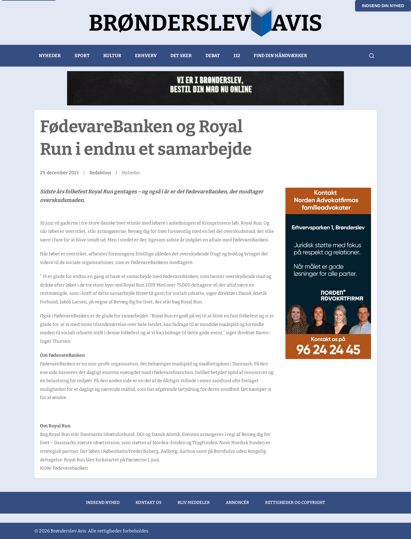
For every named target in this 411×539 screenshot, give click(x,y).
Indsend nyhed (103, 502)
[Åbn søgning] (371, 56)
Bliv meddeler (194, 502)
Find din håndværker (280, 55)
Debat (213, 55)
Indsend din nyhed (383, 5)
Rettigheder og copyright (295, 502)
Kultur (112, 55)
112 (236, 55)
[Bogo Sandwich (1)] (205, 88)
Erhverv (146, 55)
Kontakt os (149, 502)
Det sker (181, 55)
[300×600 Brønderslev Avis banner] (328, 273)
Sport (82, 55)
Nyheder (50, 55)
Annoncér (237, 502)
